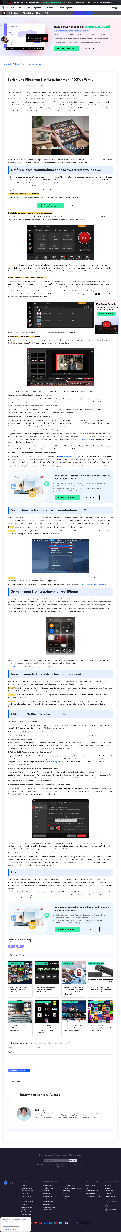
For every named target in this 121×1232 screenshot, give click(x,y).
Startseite (8, 64)
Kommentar (13, 1052)
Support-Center (91, 1185)
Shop (89, 8)
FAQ (46, 13)
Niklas (10, 86)
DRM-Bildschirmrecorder (82, 778)
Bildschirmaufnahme (69, 1199)
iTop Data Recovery (27, 1199)
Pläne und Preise (26, 1214)
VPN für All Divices (49, 1210)
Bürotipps (66, 1193)
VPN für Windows (48, 1185)
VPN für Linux (47, 1204)
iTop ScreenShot (26, 1196)
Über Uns (108, 1185)
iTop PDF (24, 1204)
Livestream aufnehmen (33, 64)
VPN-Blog (66, 1191)
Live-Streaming (51, 762)
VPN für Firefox (48, 1202)
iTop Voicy (24, 1193)
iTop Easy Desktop (27, 1191)
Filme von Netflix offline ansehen (94, 584)
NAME (11, 1048)
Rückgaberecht (87, 1230)
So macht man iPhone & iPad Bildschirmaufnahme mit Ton (30, 667)
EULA (111, 1230)
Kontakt (107, 1188)
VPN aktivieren (90, 1193)
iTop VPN (24, 1185)
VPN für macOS (48, 1188)
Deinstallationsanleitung (93, 1196)
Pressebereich (109, 1191)
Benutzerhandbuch (92, 1191)
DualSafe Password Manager (27, 1208)
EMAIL (39, 1048)
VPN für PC (46, 1191)
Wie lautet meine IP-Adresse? (72, 1188)
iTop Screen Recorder (62, 183)
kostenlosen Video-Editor (85, 439)
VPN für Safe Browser (50, 1207)
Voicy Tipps (67, 1196)
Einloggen (115, 8)
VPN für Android (48, 1196)
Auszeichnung (109, 1193)
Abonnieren (72, 1160)
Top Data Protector (27, 1202)
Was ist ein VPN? (68, 1185)
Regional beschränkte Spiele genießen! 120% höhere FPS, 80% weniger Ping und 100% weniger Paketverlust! (60, 2)
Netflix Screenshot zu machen (69, 456)
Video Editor (28, 13)
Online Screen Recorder (28, 1212)
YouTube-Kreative (110, 1196)
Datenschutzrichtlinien (100, 1230)
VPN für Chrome (48, 1199)
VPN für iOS (46, 1193)
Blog (17, 64)
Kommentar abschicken (19, 1070)
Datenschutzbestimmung (11, 1226)
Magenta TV (83, 423)
